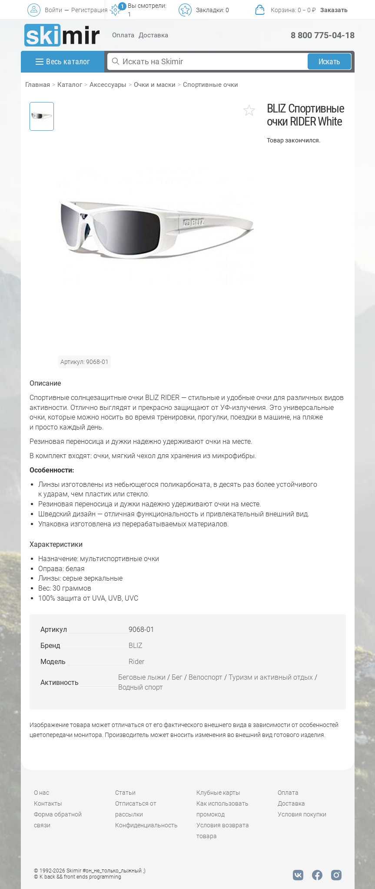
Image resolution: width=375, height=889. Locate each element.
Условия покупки (302, 814)
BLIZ (136, 645)
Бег (177, 677)
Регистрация (89, 10)
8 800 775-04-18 (323, 35)
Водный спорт (140, 687)
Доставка (153, 35)
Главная (37, 85)
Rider (136, 662)
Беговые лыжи (142, 677)
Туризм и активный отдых (271, 677)
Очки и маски (155, 85)
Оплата (123, 35)
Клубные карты (218, 792)
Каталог (69, 85)
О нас (41, 792)
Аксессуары (108, 85)
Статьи (125, 792)
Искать (329, 61)
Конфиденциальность (146, 825)
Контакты (48, 803)
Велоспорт (205, 677)
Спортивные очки (210, 85)
